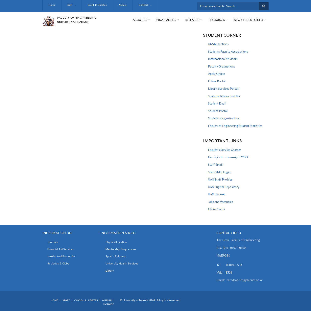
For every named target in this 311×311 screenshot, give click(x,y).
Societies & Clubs (58, 263)
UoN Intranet (217, 194)
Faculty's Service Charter (224, 149)
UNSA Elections (218, 44)
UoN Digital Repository (223, 187)
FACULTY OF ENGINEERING (76, 17)
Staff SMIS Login (219, 172)
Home (52, 4)
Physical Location (116, 242)
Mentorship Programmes (121, 249)
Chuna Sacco (216, 209)
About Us (140, 19)
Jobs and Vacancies (220, 202)
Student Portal (217, 111)
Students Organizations (223, 118)
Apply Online (216, 73)
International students (223, 59)
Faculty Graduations (221, 66)
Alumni (123, 4)
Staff (69, 4)
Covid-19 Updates (97, 4)
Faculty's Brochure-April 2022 (228, 157)
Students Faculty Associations (228, 51)
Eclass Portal (217, 81)
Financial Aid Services (60, 249)
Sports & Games (116, 256)
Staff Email (215, 164)
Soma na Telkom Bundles (224, 96)
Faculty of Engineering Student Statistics (235, 125)
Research (192, 19)
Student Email (217, 103)
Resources (217, 19)
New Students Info (248, 19)
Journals (52, 242)
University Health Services (122, 263)
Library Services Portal (223, 88)
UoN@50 (143, 4)
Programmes (166, 19)
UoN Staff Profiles (220, 179)
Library (110, 270)
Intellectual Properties (61, 256)
